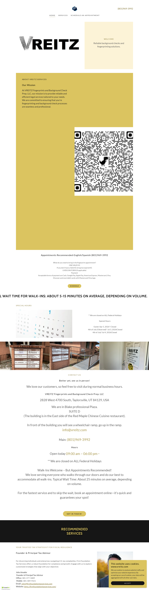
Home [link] (52, 15)
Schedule (74, 286)
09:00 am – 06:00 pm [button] (81, 454)
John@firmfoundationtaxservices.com (36, 584)
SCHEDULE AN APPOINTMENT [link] (85, 15)
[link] (74, 8)
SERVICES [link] (63, 15)
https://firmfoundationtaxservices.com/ (40, 586)
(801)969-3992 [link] (125, 8)
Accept (127, 583)
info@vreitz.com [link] (74, 430)
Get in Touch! (74, 514)
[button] (98, 454)
